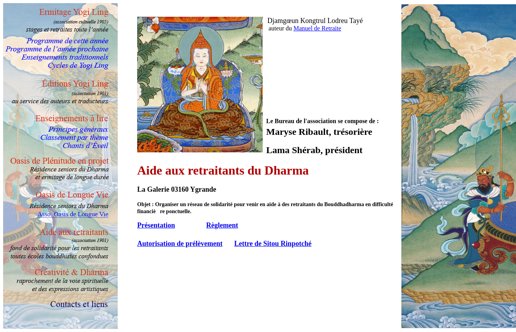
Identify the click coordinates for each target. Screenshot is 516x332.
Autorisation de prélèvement (180, 243)
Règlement (222, 225)
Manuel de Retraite (317, 28)
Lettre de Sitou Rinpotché (272, 243)
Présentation (156, 225)
